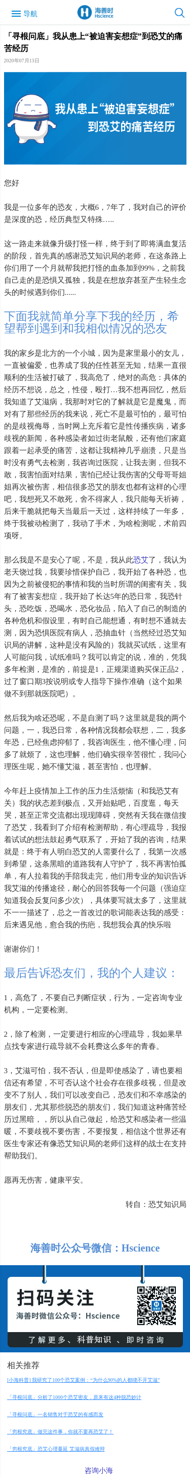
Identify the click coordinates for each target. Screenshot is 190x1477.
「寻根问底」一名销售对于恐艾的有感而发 (55, 1414)
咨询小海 (99, 1470)
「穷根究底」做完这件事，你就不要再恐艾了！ (60, 1431)
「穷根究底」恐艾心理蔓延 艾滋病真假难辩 (56, 1449)
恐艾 (140, 560)
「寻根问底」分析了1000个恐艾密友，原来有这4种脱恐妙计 (74, 1397)
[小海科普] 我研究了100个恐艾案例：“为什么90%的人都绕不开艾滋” (83, 1380)
